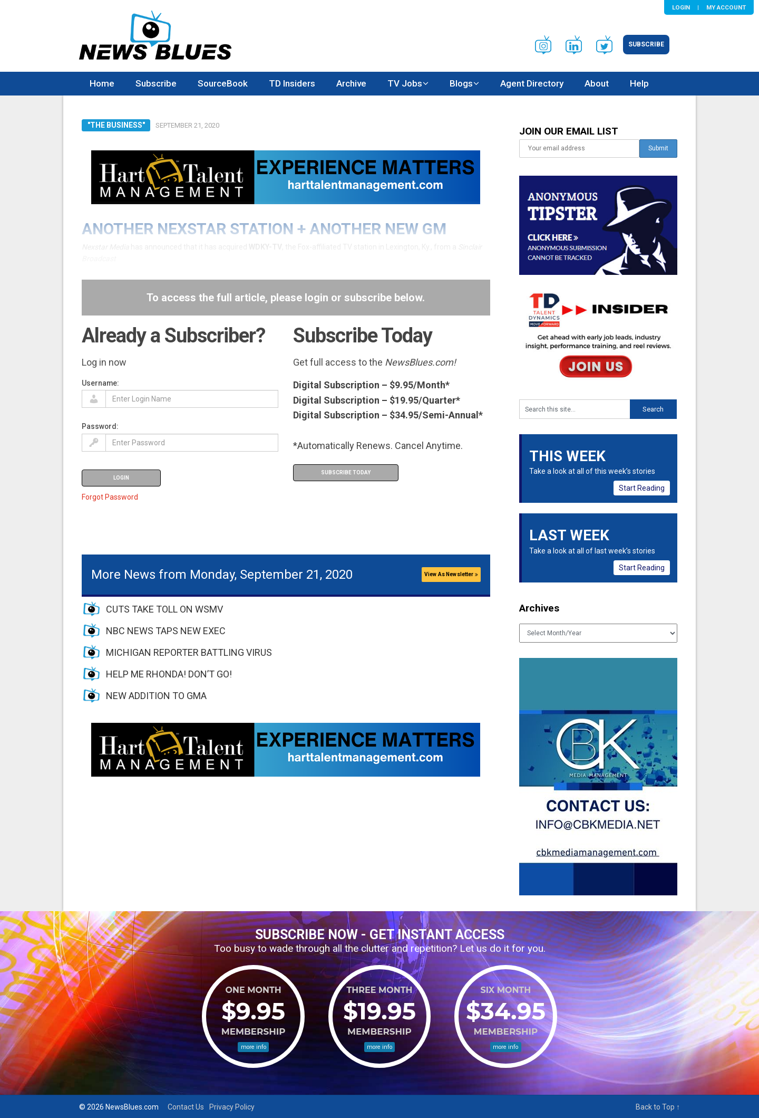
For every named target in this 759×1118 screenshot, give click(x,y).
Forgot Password (110, 497)
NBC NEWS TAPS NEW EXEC (166, 630)
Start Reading (642, 488)
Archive (351, 83)
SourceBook (223, 83)
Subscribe (646, 44)
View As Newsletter (451, 574)
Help (639, 83)
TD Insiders (292, 83)
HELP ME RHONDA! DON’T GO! (169, 674)
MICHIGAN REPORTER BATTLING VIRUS (189, 652)
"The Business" (116, 125)
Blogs (461, 83)
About (597, 83)
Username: (100, 383)
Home (102, 83)
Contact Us (186, 1107)
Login (681, 7)
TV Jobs (404, 83)
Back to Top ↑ (658, 1107)
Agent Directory (531, 83)
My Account (726, 7)
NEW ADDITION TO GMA (156, 695)
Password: (100, 426)
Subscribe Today (346, 472)
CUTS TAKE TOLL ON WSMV (164, 609)
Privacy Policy (232, 1107)
